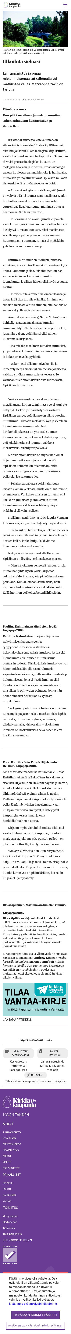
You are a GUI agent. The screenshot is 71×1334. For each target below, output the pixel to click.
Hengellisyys (11, 1150)
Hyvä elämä (9, 1138)
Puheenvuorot (12, 1144)
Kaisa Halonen (34, 99)
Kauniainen (9, 1195)
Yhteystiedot (10, 1216)
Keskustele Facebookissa (20, 1053)
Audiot (7, 1156)
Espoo (7, 1189)
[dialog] (35, 1303)
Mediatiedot (10, 1222)
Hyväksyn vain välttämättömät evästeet (35, 1325)
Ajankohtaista (12, 1132)
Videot (7, 1162)
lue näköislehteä (16, 1240)
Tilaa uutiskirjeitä (12, 1233)
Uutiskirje (37, 1075)
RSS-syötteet (11, 1168)
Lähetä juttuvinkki (54, 1053)
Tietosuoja (9, 1228)
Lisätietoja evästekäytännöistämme (33, 1304)
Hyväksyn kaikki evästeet (36, 1315)
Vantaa (7, 1201)
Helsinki (7, 1183)
